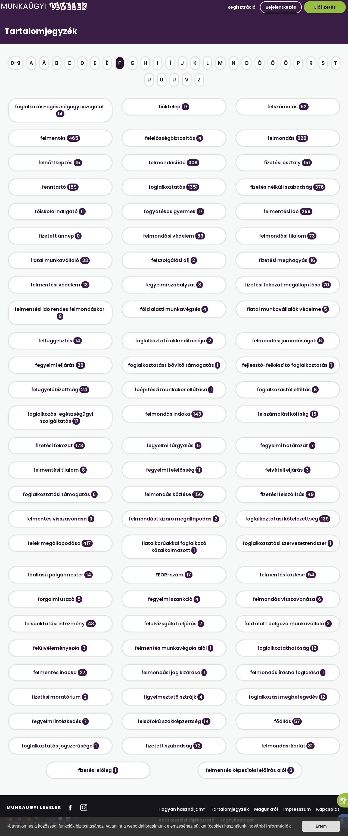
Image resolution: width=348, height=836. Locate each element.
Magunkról (266, 809)
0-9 (15, 63)
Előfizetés (325, 7)
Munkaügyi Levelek (34, 807)
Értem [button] (321, 826)
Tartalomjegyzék (230, 809)
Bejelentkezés (281, 7)
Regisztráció (242, 7)
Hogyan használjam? (182, 809)
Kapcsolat (327, 809)
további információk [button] (270, 826)
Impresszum (297, 809)
